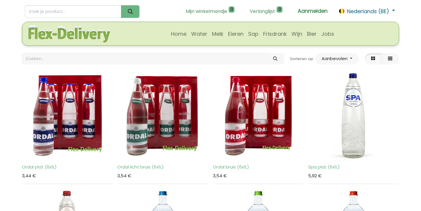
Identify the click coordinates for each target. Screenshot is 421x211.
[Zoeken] (130, 11)
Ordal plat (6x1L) (39, 167)
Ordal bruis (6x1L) (231, 167)
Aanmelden (312, 11)
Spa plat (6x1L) (324, 167)
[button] (337, 58)
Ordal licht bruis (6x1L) (140, 167)
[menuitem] (179, 34)
